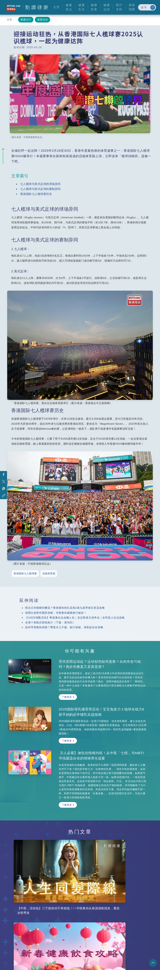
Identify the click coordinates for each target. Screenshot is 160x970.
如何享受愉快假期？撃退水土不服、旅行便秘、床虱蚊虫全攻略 (64, 627)
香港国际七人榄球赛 (25, 573)
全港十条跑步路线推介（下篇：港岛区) (49, 622)
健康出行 (25, 19)
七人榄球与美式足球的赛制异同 (40, 189)
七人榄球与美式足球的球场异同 (40, 184)
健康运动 (42, 19)
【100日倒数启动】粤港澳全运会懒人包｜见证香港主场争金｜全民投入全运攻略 (75, 617)
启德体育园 (48, 573)
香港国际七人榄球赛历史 (36, 194)
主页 (9, 19)
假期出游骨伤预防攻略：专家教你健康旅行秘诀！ (55, 612)
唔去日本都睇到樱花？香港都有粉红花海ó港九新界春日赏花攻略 (65, 607)
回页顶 (153, 963)
